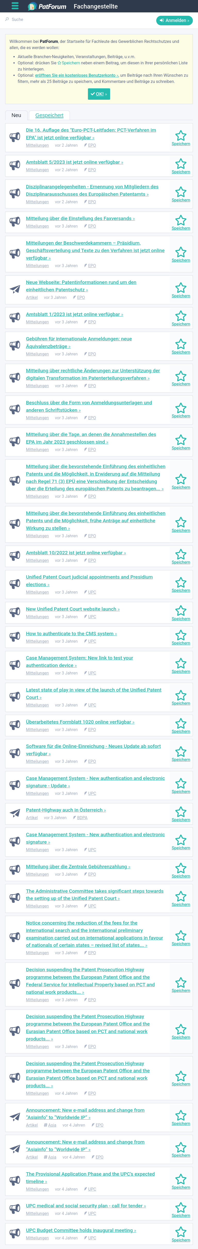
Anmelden (176, 20)
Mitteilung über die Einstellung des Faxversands (78, 218)
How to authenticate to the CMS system (70, 634)
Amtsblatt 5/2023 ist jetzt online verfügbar (73, 162)
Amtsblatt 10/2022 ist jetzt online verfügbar (74, 553)
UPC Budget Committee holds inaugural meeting (79, 1230)
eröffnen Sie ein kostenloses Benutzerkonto (75, 75)
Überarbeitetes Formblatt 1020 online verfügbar (78, 722)
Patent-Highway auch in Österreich (64, 810)
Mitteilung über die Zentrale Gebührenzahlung (76, 867)
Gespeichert (49, 115)
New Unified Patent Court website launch (71, 609)
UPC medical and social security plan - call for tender (84, 1206)
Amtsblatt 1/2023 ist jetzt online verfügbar (73, 314)
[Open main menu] (17, 6)
